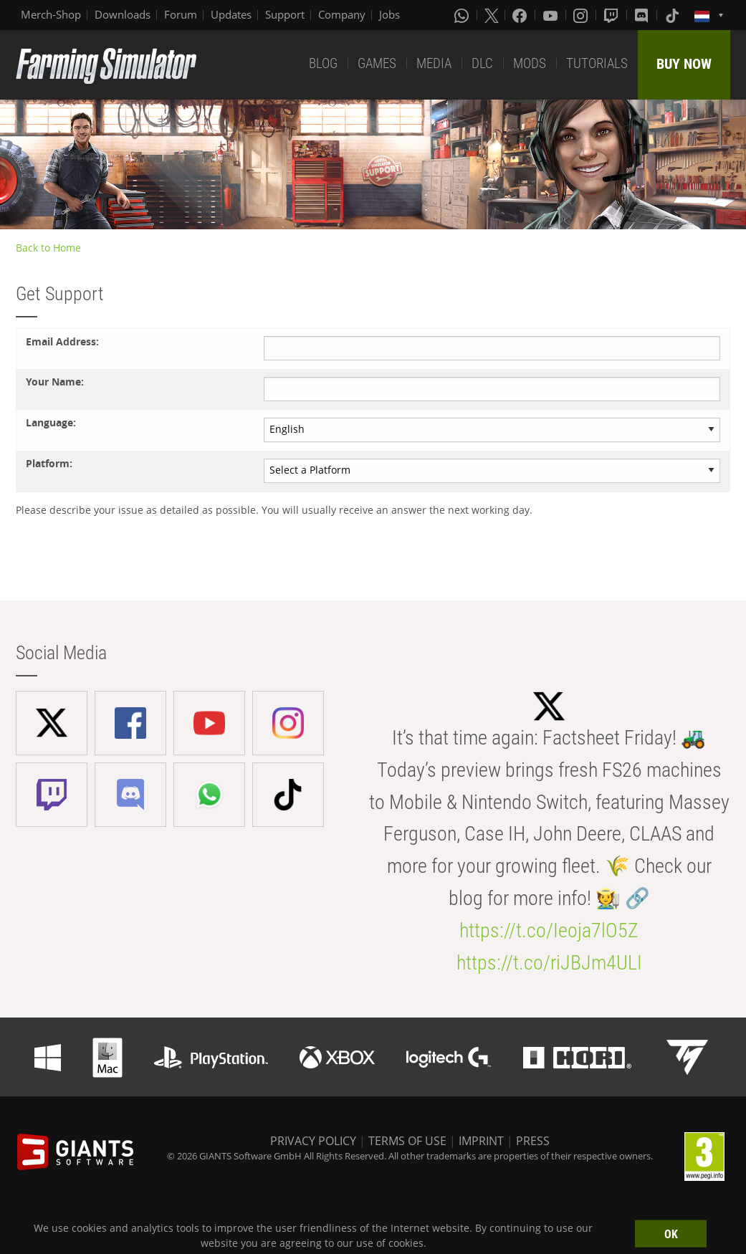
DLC (482, 63)
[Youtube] (551, 15)
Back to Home (48, 247)
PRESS (533, 1141)
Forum (180, 14)
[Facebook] (521, 15)
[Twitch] (612, 15)
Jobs (389, 14)
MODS (529, 63)
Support (285, 14)
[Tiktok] (673, 15)
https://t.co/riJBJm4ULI (549, 963)
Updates (231, 14)
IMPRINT (481, 1141)
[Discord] (642, 15)
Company (341, 14)
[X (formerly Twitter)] (491, 15)
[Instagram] (581, 15)
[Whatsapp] (463, 15)
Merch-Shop (51, 14)
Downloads (122, 14)
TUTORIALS (597, 63)
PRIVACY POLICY (313, 1141)
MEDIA (433, 63)
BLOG (323, 63)
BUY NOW (684, 63)
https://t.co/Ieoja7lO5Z (549, 930)
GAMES (377, 63)
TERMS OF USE (407, 1141)
